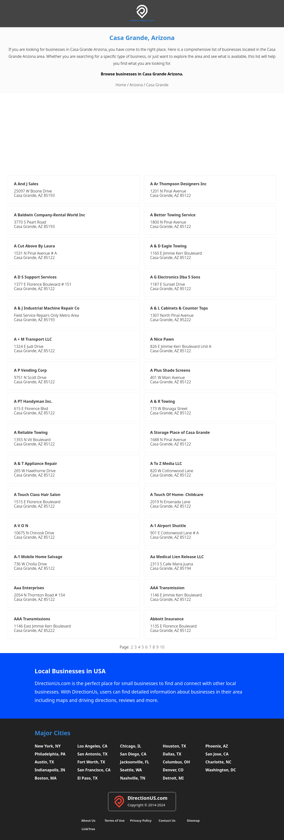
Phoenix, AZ (217, 746)
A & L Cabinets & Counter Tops (179, 308)
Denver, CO (173, 770)
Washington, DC (221, 770)
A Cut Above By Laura (34, 246)
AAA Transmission (167, 587)
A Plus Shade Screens (170, 370)
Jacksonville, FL (134, 762)
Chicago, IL (130, 746)
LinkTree (88, 829)
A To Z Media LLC (166, 463)
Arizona (136, 84)
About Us (88, 820)
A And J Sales (26, 183)
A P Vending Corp (30, 370)
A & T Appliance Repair (35, 463)
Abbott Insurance (167, 619)
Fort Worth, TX (91, 762)
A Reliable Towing (31, 432)
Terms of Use (114, 820)
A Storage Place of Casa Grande (180, 432)
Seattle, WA (131, 770)
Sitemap (193, 820)
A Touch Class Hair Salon (37, 494)
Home (121, 84)
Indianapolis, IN (50, 770)
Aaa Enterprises (29, 587)
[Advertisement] (142, 134)
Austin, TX (44, 762)
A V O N (21, 525)
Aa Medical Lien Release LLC (177, 556)
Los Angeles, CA (92, 746)
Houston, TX (174, 746)
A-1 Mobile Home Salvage (38, 556)
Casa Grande (157, 84)
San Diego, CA (133, 754)
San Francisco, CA (93, 770)
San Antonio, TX (92, 754)
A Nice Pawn (162, 339)
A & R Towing (162, 401)
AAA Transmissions (32, 619)
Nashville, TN (132, 778)
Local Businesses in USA (70, 671)
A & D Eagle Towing (168, 246)
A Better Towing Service (172, 215)
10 (162, 647)
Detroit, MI (173, 778)
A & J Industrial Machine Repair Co (46, 308)
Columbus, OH (176, 762)
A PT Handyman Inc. (33, 401)
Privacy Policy (140, 820)
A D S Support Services (35, 277)
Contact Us (167, 820)
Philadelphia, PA (50, 754)
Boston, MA (46, 778)
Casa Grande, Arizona (142, 37)
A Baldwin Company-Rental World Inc (49, 215)
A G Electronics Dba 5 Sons (175, 277)
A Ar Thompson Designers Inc (178, 183)
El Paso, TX (87, 778)
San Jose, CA (217, 754)
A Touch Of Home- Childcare (176, 494)
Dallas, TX (172, 754)
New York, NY (48, 746)
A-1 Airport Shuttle (168, 525)
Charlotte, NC (219, 762)
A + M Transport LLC (33, 339)
